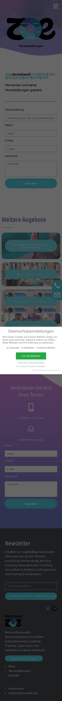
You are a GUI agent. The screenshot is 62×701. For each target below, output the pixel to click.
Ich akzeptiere (31, 355)
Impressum (55, 370)
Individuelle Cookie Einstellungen (31, 363)
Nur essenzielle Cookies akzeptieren (31, 366)
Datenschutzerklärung (40, 370)
